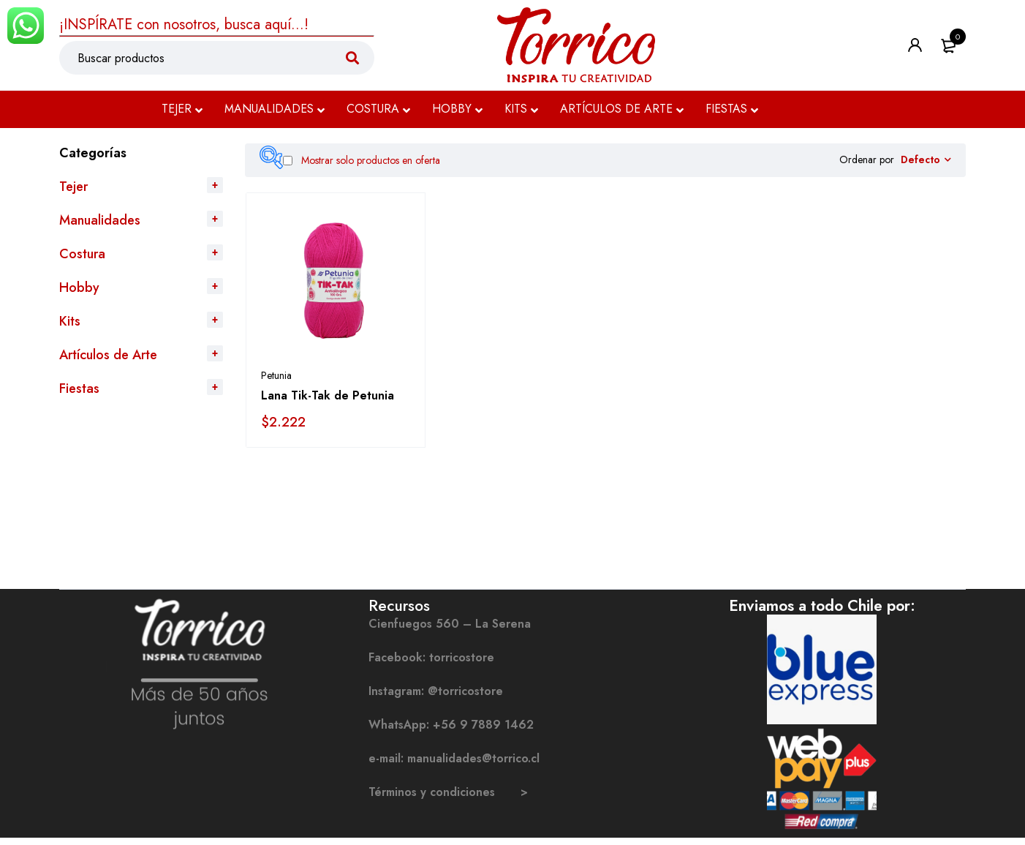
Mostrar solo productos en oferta (361, 160)
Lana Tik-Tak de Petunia (327, 402)
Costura (82, 253)
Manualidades (99, 220)
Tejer (73, 186)
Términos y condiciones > (448, 799)
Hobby (79, 287)
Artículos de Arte (108, 354)
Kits (69, 321)
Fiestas (79, 388)
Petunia (276, 382)
